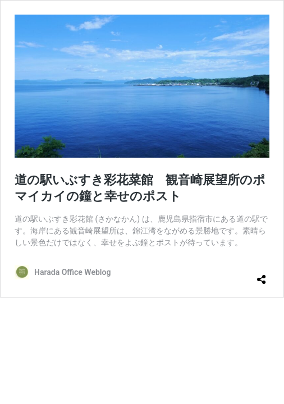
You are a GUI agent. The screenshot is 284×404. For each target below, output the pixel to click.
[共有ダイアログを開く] (261, 275)
